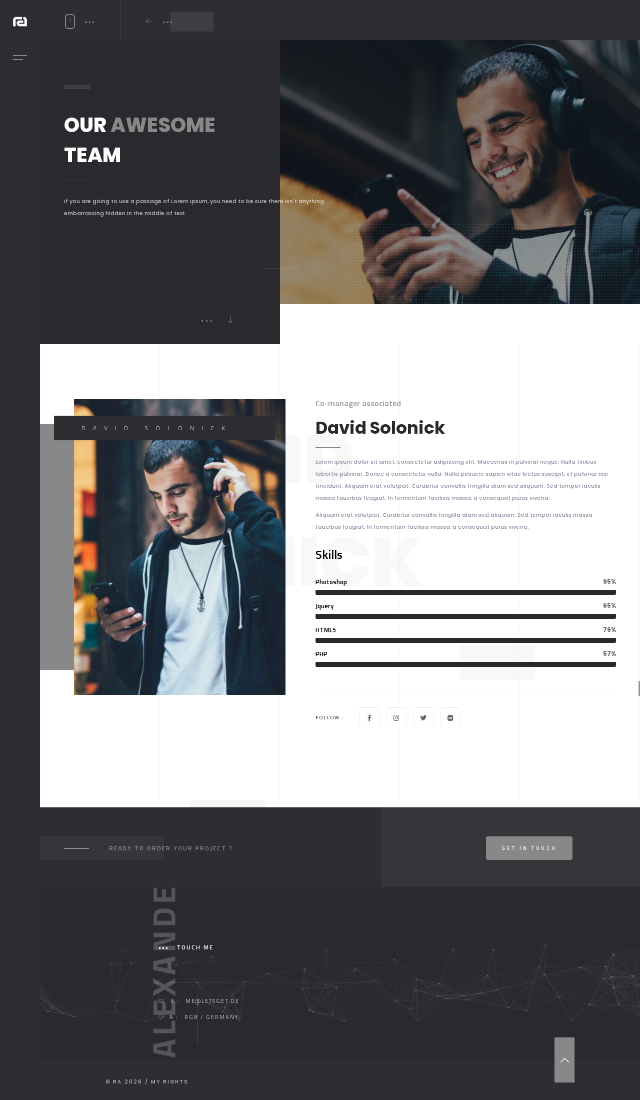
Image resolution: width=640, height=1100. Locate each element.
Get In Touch (529, 848)
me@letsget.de (213, 1001)
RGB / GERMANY (211, 1017)
